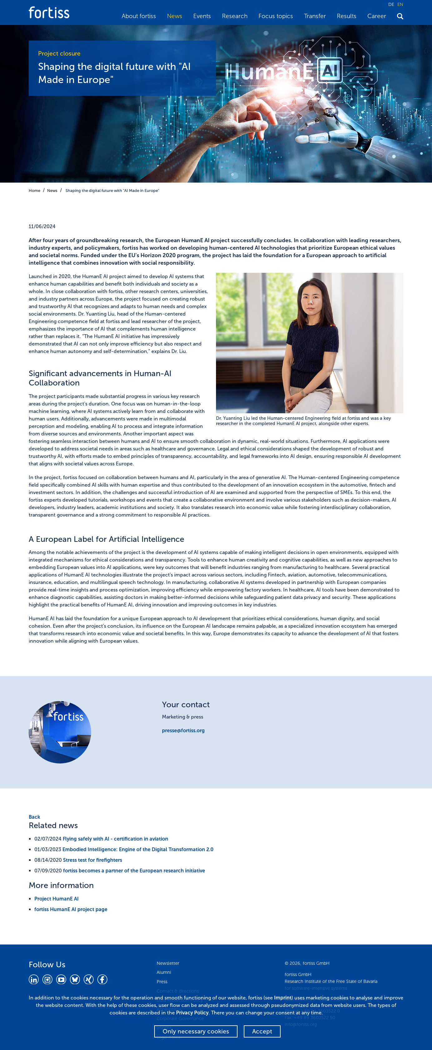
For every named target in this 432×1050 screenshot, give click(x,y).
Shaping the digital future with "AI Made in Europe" (112, 190)
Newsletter (168, 963)
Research (235, 16)
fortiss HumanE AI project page (70, 909)
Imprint (283, 998)
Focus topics (275, 16)
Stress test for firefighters (92, 860)
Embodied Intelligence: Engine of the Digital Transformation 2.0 (138, 849)
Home (34, 190)
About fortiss (139, 16)
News (174, 16)
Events (202, 16)
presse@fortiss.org (183, 731)
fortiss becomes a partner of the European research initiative (134, 871)
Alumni (164, 972)
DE (391, 4)
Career (376, 16)
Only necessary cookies (196, 1031)
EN (400, 4)
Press (162, 981)
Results (346, 16)
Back (34, 817)
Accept (262, 1031)
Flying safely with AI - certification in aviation (115, 839)
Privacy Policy (192, 1013)
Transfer (315, 16)
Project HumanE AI (56, 899)
